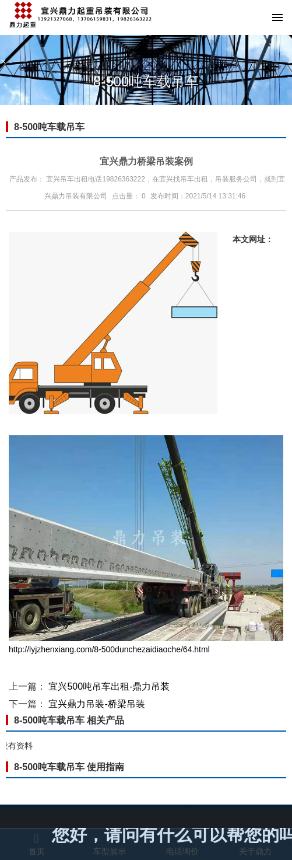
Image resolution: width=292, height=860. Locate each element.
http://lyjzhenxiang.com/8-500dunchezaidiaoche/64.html (109, 649)
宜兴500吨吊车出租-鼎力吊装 (109, 686)
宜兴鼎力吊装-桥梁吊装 (96, 704)
